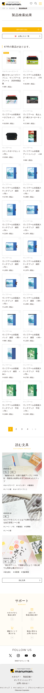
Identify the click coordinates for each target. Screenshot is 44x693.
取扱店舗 (27, 677)
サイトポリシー (18, 687)
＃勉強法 (30, 485)
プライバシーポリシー (36, 687)
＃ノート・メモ (8, 527)
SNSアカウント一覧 (22, 661)
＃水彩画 (16, 572)
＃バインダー (21, 485)
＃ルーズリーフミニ (20, 489)
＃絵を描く (7, 572)
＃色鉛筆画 (25, 572)
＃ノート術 (7, 489)
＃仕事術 (27, 527)
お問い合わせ (23, 683)
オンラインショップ (23, 680)
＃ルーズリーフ (8, 485)
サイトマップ (5, 687)
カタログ (16, 677)
